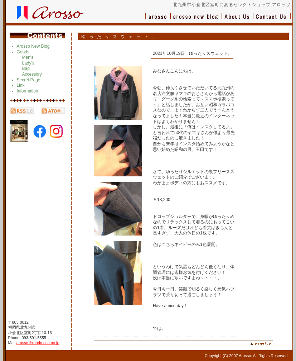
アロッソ (158, 20)
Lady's (28, 63)
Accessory (32, 74)
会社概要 (237, 20)
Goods (23, 51)
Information (27, 91)
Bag (26, 68)
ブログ (196, 20)
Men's (28, 57)
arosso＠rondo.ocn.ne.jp (37, 343)
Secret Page (28, 79)
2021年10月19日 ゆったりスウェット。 (192, 53)
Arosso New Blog (33, 46)
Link (21, 85)
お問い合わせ (272, 20)
